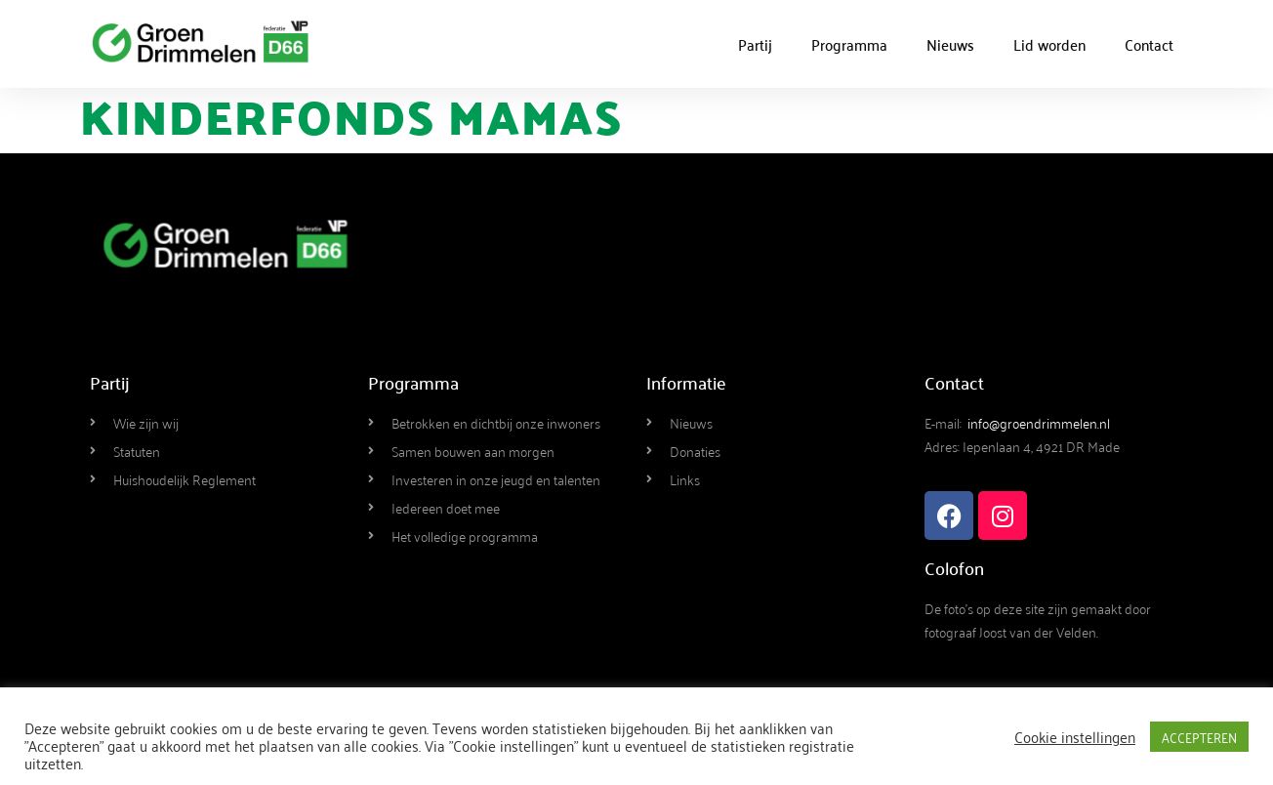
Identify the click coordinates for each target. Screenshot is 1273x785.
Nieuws (950, 44)
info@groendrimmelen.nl (1038, 422)
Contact (1149, 44)
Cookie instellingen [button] (1074, 736)
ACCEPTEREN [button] (1199, 736)
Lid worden (1049, 44)
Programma (849, 44)
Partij (755, 44)
